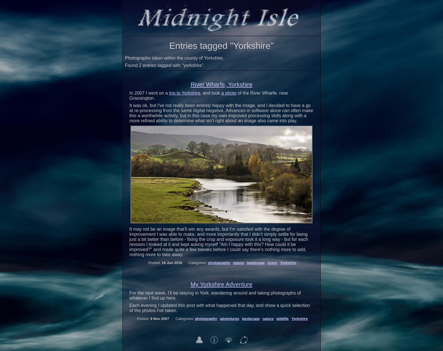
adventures (229, 319)
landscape (256, 263)
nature (238, 263)
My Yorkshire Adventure (222, 284)
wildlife (282, 319)
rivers (272, 263)
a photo (229, 93)
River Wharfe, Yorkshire (221, 84)
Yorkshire (288, 263)
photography (219, 263)
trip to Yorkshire (184, 93)
